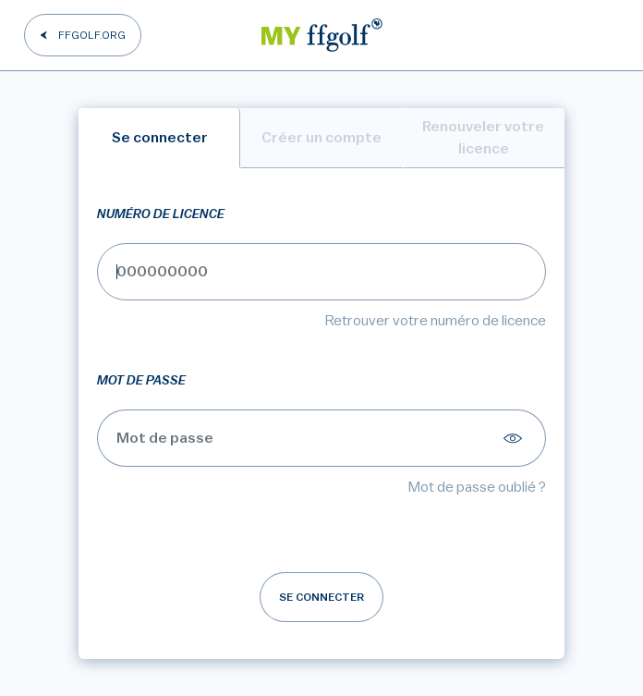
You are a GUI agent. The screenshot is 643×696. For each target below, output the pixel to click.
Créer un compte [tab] (321, 137)
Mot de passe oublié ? (477, 487)
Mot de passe (141, 380)
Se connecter (321, 597)
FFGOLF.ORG (92, 35)
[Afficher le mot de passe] (515, 438)
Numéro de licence (160, 214)
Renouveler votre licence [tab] (483, 137)
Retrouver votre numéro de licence (435, 320)
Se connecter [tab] (160, 137)
